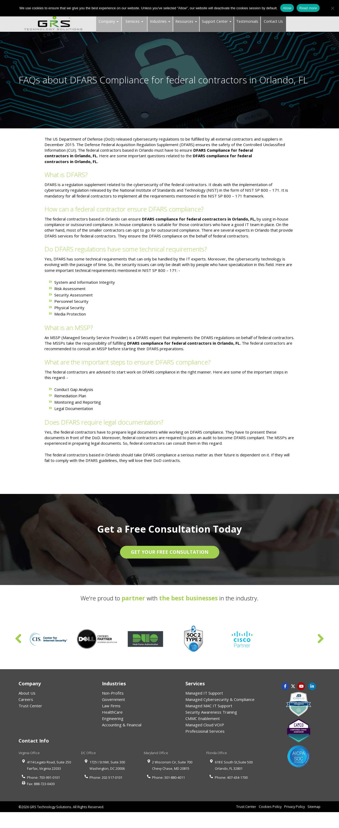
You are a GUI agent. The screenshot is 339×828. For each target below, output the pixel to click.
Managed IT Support (204, 693)
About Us (27, 693)
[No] (332, 8)
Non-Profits (113, 693)
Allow (287, 8)
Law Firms (111, 705)
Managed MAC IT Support (208, 705)
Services (134, 21)
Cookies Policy (270, 806)
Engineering (112, 718)
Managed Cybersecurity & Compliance (220, 699)
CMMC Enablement (202, 718)
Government (113, 699)
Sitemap (313, 806)
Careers (26, 699)
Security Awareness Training (211, 712)
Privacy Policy (294, 806)
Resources (186, 21)
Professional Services (205, 731)
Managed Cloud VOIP (204, 724)
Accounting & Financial (121, 724)
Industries (160, 21)
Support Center (216, 21)
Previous (18, 639)
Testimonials (247, 21)
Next (320, 639)
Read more (308, 8)
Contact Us (273, 21)
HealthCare (112, 712)
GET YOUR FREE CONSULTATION (169, 552)
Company (109, 21)
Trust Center (30, 705)
